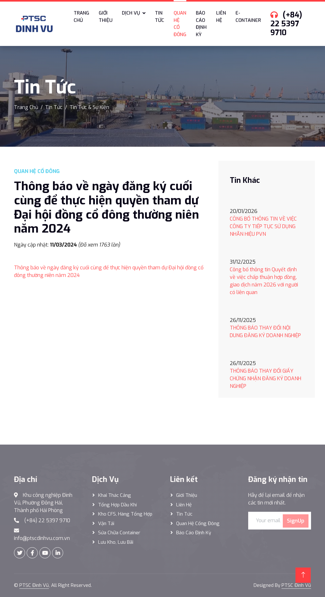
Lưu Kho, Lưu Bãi (115, 542)
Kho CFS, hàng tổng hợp (125, 514)
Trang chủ (81, 16)
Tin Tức (54, 107)
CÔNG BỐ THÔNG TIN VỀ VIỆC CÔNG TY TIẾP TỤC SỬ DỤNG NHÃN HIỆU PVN (263, 226)
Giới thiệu (105, 16)
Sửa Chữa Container (119, 533)
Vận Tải (106, 523)
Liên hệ (221, 16)
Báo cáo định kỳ (201, 24)
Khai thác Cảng (114, 495)
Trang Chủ (26, 107)
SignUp (295, 520)
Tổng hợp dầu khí (117, 505)
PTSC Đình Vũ (34, 585)
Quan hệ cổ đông (180, 24)
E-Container (248, 16)
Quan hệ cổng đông (198, 523)
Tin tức (159, 16)
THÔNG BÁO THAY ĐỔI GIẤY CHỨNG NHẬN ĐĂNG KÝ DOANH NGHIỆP (265, 378)
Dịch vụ (131, 13)
